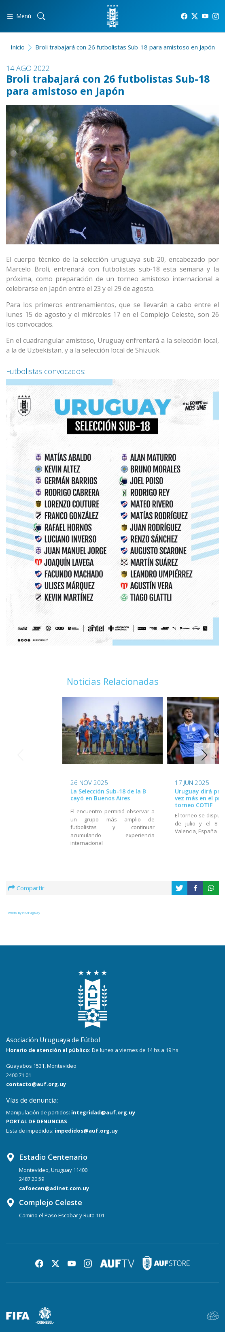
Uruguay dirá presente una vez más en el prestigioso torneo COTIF (161, 798)
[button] (204, 755)
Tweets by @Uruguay (23, 912)
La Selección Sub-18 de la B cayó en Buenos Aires (56, 794)
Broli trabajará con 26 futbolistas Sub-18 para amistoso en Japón (125, 47)
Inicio (18, 47)
